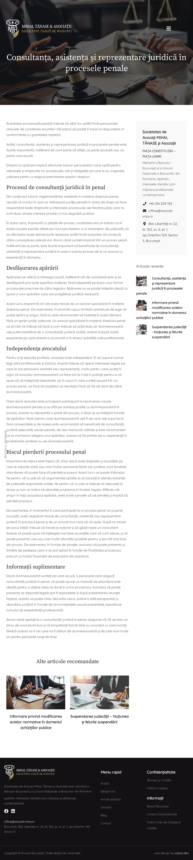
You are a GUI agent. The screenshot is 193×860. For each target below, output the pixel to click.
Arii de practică (111, 799)
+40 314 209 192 (157, 203)
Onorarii (106, 807)
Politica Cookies (157, 788)
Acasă (105, 783)
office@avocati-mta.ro (157, 213)
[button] (18, 5)
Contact (106, 823)
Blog (104, 815)
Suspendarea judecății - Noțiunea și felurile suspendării (169, 332)
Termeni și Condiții (159, 780)
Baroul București (158, 806)
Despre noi (108, 791)
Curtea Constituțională (162, 814)
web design (162, 853)
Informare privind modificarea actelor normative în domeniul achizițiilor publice (36, 722)
